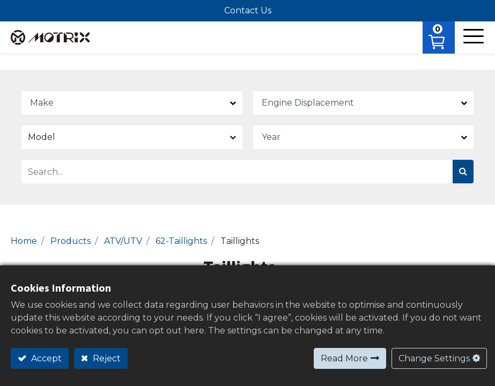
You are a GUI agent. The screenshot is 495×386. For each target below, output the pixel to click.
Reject (106, 358)
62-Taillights (181, 241)
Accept (45, 358)
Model (41, 137)
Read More (344, 358)
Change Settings (434, 358)
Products (70, 241)
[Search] (463, 171)
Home (24, 241)
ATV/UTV (123, 241)
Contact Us (247, 10)
